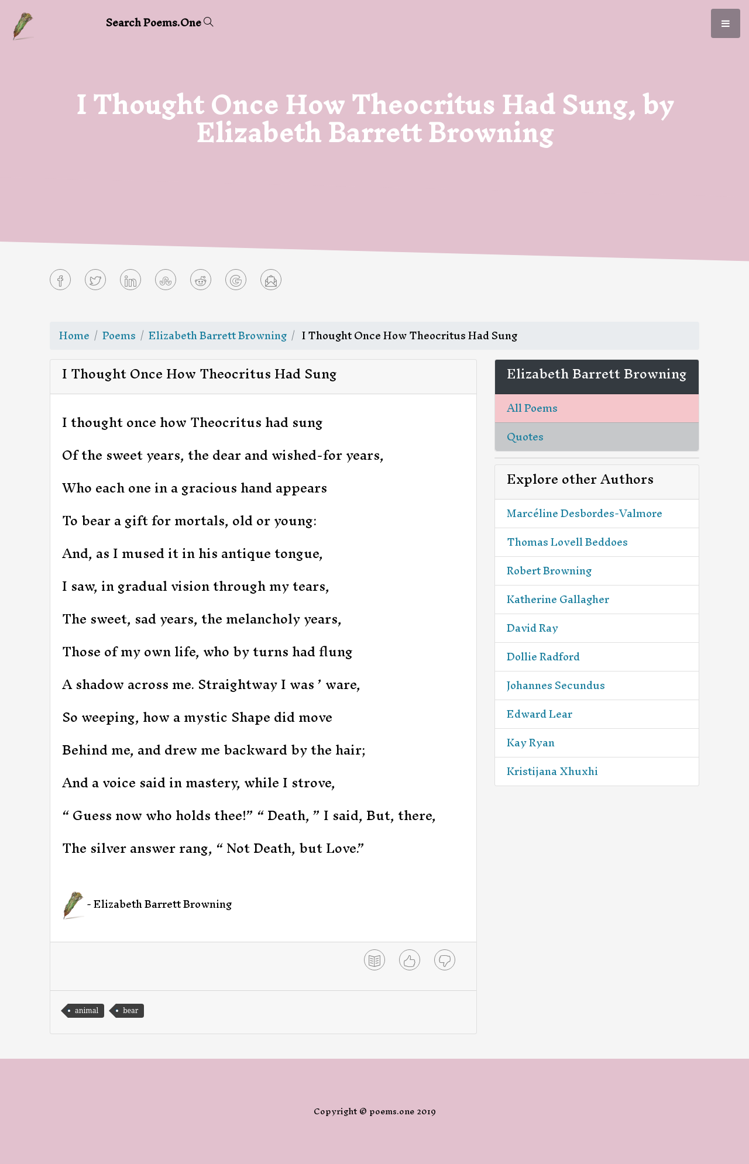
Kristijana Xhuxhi (552, 771)
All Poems (532, 408)
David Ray (532, 628)
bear (130, 1010)
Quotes (525, 437)
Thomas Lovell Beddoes (567, 542)
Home (74, 335)
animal (86, 1010)
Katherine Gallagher (558, 599)
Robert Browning (549, 571)
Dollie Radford (543, 657)
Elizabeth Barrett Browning (218, 335)
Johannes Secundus (556, 685)
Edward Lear (539, 714)
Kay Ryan (531, 743)
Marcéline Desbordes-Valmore (584, 513)
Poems (119, 335)
